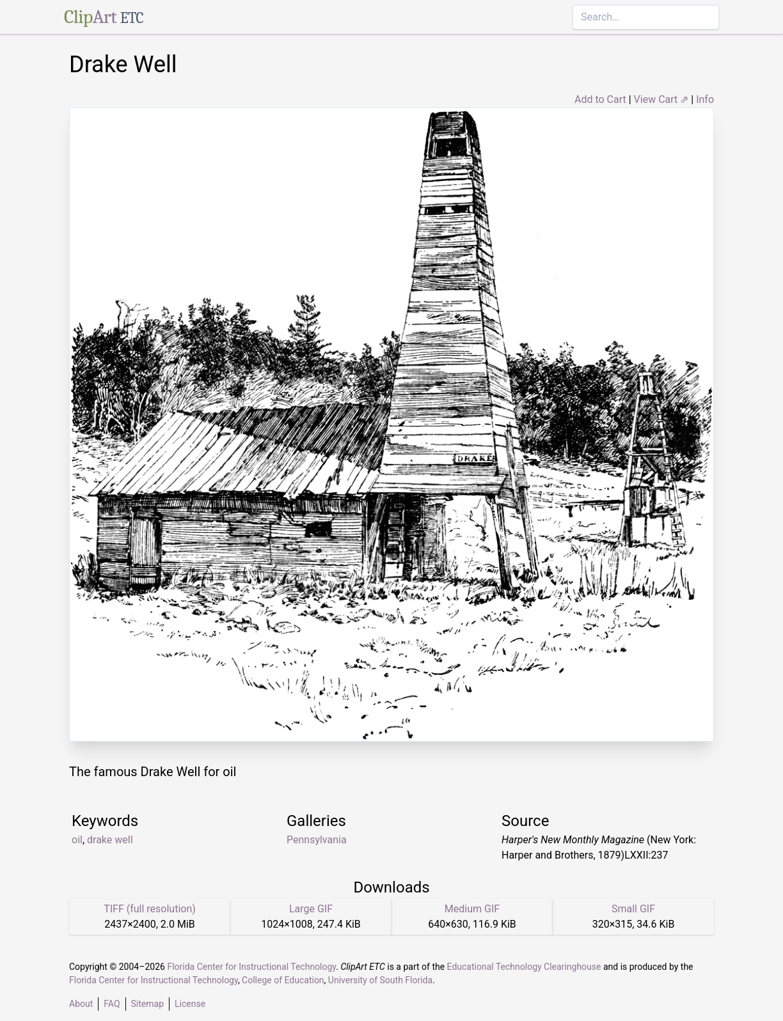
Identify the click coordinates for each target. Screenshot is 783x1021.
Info (705, 99)
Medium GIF (472, 909)
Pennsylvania (317, 840)
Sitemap (147, 1004)
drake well (110, 840)
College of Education (283, 980)
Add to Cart (600, 99)
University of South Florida (380, 980)
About (81, 1004)
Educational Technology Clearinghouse (524, 967)
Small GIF (633, 909)
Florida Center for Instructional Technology (251, 967)
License (190, 1004)
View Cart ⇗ (661, 99)
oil (77, 840)
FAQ (112, 1004)
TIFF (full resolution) (150, 909)
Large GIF (311, 909)
